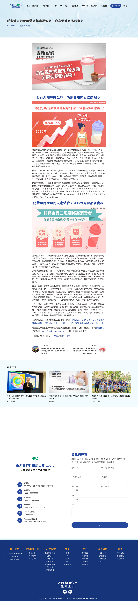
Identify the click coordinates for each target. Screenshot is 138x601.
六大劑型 (54, 336)
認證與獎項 (14, 559)
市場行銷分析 (50, 553)
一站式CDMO (57, 6)
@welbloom (28, 514)
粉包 (67, 561)
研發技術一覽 (32, 549)
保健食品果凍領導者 (14, 553)
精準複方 (32, 556)
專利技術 (32, 559)
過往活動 (102, 561)
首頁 (28, 6)
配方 (85, 549)
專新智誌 (27, 26)
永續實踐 (104, 6)
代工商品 (66, 336)
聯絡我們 (116, 6)
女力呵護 (85, 556)
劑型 (67, 6)
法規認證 (49, 567)
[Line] (70, 592)
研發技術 (47, 6)
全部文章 (20, 26)
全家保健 (85, 553)
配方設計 (49, 556)
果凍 (67, 553)
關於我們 (36, 6)
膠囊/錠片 (67, 564)
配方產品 (76, 6)
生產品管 (49, 561)
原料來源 (49, 559)
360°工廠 (85, 6)
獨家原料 (32, 553)
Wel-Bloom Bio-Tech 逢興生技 (36, 522)
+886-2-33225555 (31, 493)
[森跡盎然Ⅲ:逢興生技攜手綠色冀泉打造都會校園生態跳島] (111, 382)
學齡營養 (85, 564)
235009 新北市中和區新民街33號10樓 (38, 486)
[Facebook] (65, 592)
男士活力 (85, 559)
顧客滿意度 (50, 570)
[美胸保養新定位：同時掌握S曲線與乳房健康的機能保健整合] (69, 382)
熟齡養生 (85, 561)
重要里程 (14, 556)
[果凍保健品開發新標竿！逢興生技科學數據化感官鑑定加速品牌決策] (26, 382)
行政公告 (102, 553)
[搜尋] (124, 6)
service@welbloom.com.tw (52, 331)
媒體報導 (102, 556)
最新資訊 (95, 6)
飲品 (67, 559)
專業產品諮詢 (50, 564)
